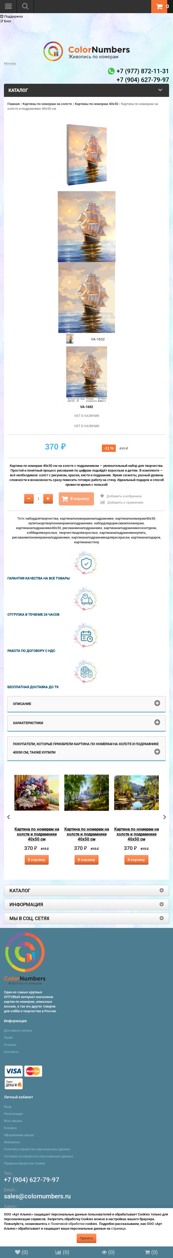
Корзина (10, 1128)
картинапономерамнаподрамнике (87, 518)
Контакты (11, 1052)
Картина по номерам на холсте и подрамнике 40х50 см (36, 834)
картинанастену (86, 542)
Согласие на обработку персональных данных (38, 1156)
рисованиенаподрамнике (82, 528)
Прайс (8, 1038)
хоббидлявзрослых (42, 533)
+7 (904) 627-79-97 (31, 1179)
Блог (5, 21)
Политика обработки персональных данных (37, 1149)
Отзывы (10, 1045)
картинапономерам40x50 (135, 518)
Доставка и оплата (18, 1030)
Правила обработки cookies (24, 1163)
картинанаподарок (145, 537)
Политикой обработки (68, 1224)
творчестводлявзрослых (78, 533)
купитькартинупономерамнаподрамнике (60, 523)
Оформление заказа (19, 1135)
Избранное (12, 1142)
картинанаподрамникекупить (122, 533)
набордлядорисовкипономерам (119, 523)
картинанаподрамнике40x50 (38, 528)
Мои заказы (13, 1121)
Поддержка (11, 16)
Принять (86, 1238)
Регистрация (13, 1114)
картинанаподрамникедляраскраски (100, 537)
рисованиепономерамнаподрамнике (41, 537)
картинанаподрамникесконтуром (130, 528)
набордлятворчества (41, 518)
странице (118, 1228)
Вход (7, 1107)
